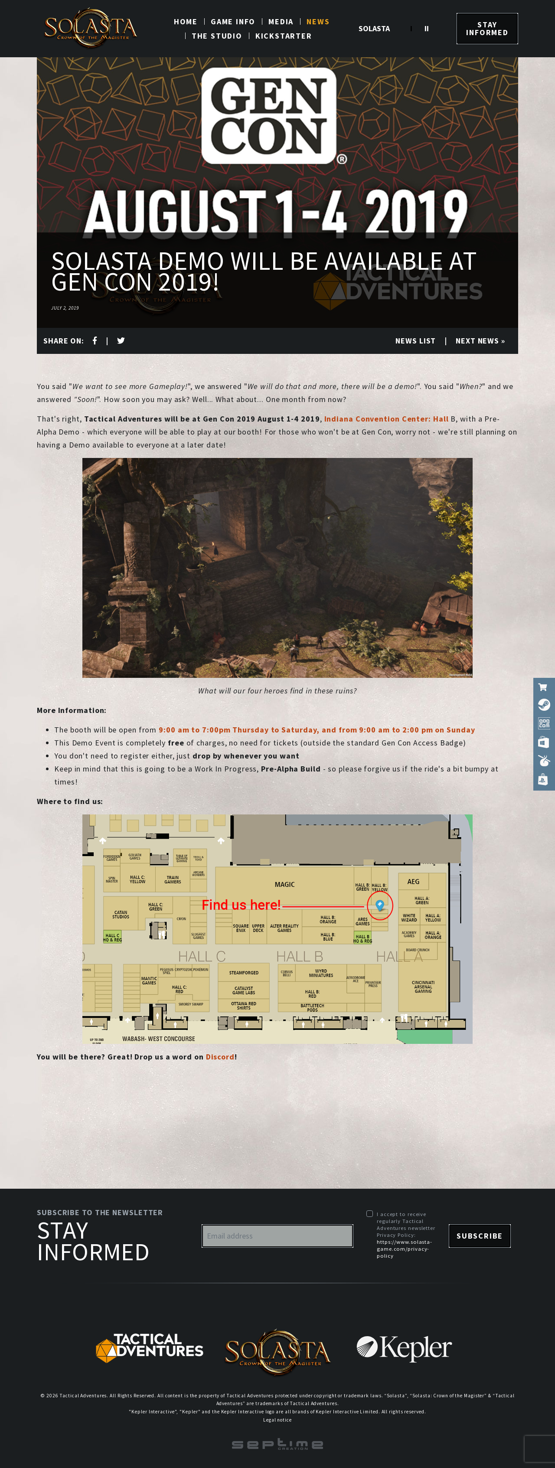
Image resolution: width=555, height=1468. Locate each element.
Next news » (480, 341)
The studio (217, 36)
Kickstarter (283, 36)
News (318, 21)
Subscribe (480, 1236)
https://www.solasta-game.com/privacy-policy (404, 1248)
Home (186, 21)
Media (281, 21)
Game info (233, 21)
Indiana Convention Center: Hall (386, 419)
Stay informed (487, 28)
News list (415, 341)
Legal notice (277, 1420)
